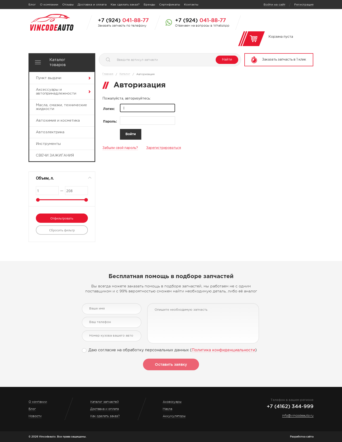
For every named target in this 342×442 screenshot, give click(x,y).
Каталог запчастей (104, 402)
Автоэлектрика (50, 132)
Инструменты (48, 143)
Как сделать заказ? (125, 4)
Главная (107, 74)
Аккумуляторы (174, 416)
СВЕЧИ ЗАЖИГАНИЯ (55, 155)
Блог (32, 4)
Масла (167, 409)
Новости (35, 416)
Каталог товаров (57, 62)
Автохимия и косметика (58, 120)
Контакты (191, 4)
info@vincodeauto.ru (298, 415)
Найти (227, 59)
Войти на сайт (274, 4)
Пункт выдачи (48, 78)
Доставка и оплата (92, 4)
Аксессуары (172, 402)
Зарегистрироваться (163, 148)
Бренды (149, 4)
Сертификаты (169, 4)
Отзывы (68, 4)
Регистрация (304, 4)
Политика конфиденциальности (223, 350)
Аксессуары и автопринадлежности (56, 91)
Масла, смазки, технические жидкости (61, 107)
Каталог (124, 74)
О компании (49, 4)
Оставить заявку (171, 364)
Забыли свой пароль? (120, 148)
